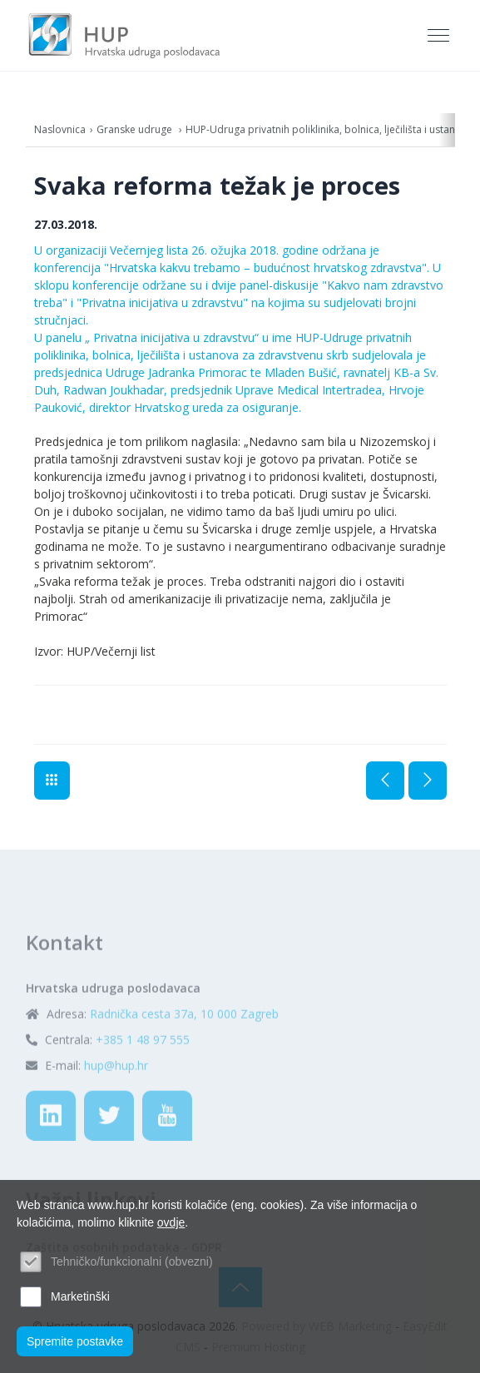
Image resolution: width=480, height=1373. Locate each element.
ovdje (171, 1222)
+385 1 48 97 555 (143, 1080)
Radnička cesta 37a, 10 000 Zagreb (184, 1055)
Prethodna (385, 780)
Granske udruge (135, 129)
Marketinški (80, 1296)
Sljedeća (427, 780)
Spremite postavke (75, 1341)
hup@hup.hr (116, 1106)
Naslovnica (60, 129)
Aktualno (52, 780)
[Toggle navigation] (440, 35)
